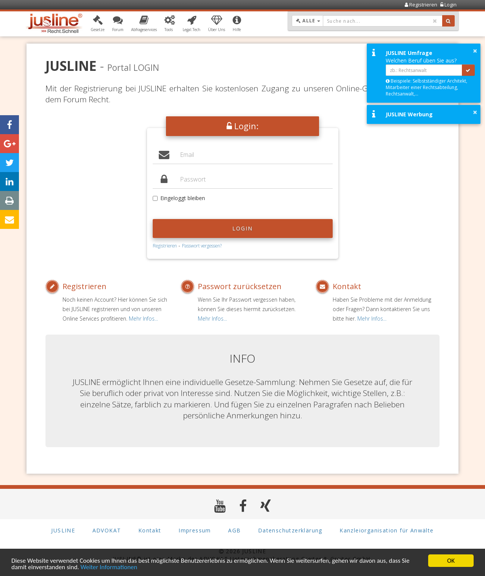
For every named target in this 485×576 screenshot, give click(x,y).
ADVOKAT (106, 530)
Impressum (194, 530)
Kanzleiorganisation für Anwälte (386, 530)
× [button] (475, 51)
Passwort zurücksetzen (240, 286)
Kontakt (347, 286)
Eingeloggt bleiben (179, 198)
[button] (97, 23)
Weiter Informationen (108, 567)
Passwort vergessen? (202, 246)
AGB (234, 530)
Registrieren (165, 246)
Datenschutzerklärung (290, 530)
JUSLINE (63, 530)
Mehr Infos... (143, 318)
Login (242, 228)
